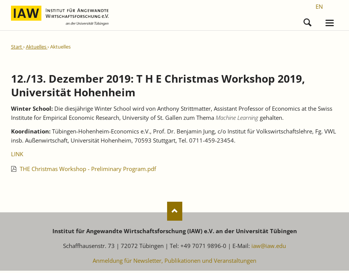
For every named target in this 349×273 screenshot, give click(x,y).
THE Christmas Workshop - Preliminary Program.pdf (88, 169)
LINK (17, 154)
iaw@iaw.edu (268, 246)
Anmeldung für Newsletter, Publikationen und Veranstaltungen (174, 261)
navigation (329, 23)
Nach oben (174, 211)
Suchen (307, 21)
